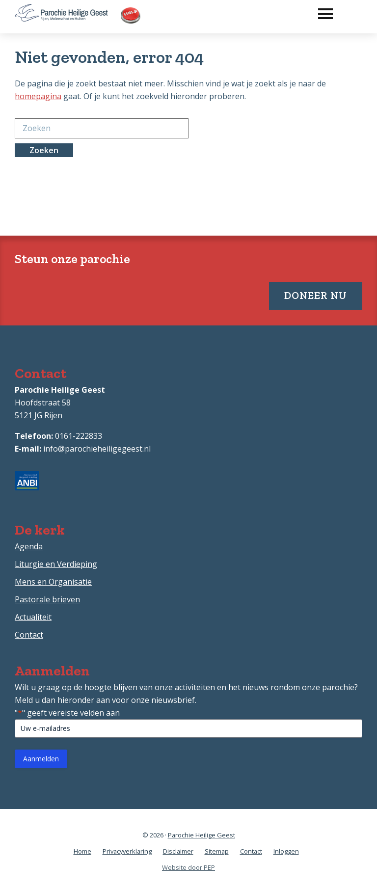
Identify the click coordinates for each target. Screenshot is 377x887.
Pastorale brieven (47, 599)
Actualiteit (33, 617)
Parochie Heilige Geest (201, 835)
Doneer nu (315, 295)
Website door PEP (188, 867)
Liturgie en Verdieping (56, 564)
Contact (29, 634)
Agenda (29, 546)
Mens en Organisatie (53, 581)
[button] (320, 11)
